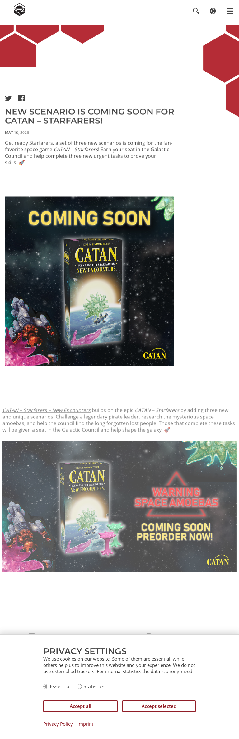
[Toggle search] (195, 11)
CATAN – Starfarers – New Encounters (46, 424)
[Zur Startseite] (19, 14)
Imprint (85, 724)
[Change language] (212, 11)
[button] (8, 98)
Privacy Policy (58, 724)
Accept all (80, 706)
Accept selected (159, 706)
